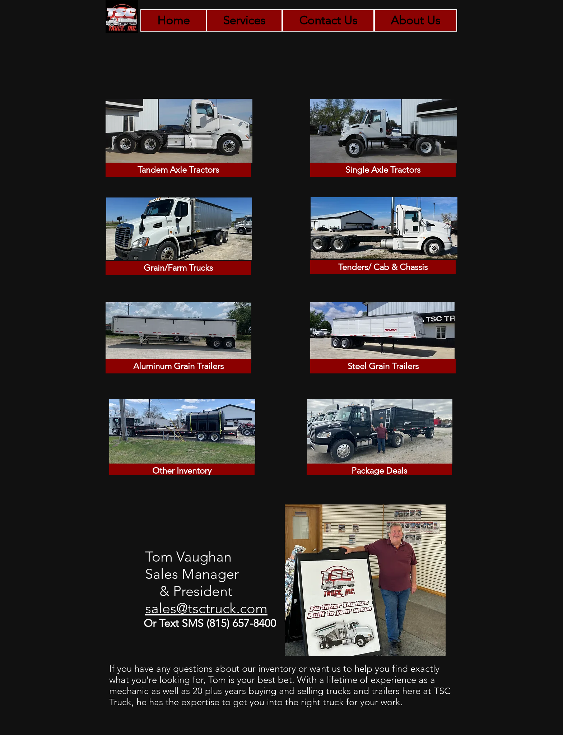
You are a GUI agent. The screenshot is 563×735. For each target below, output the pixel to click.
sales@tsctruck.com (206, 608)
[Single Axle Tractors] (383, 170)
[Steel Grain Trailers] (383, 366)
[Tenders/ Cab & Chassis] (383, 267)
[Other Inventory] (182, 471)
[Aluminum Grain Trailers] (178, 366)
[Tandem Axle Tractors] (178, 170)
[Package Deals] (379, 471)
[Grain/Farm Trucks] (178, 268)
